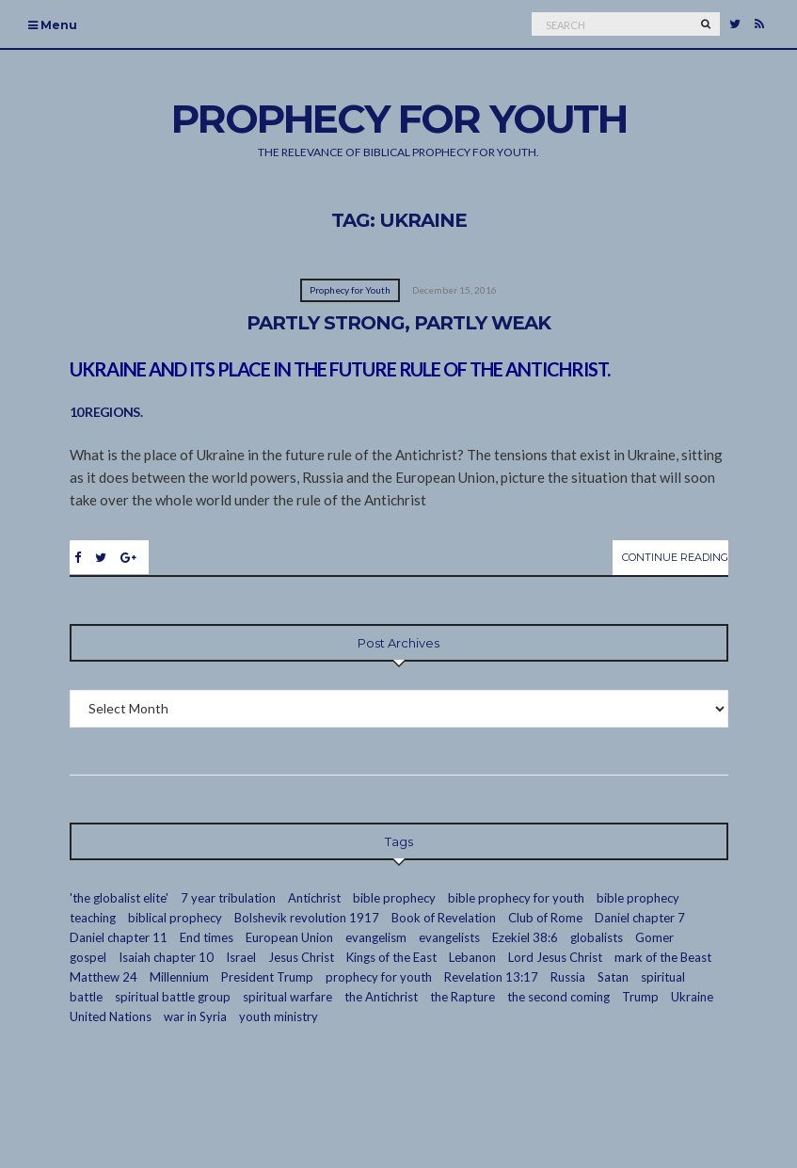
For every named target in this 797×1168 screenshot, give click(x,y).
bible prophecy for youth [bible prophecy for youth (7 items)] (516, 897)
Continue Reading (675, 557)
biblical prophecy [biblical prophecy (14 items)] (175, 917)
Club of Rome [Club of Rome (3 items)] (545, 917)
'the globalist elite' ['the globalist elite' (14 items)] (119, 897)
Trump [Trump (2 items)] (640, 996)
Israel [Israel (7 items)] (241, 957)
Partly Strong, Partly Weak (398, 323)
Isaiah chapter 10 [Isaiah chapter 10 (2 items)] (166, 957)
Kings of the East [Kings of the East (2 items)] (391, 957)
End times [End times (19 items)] (206, 937)
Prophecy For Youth (399, 118)
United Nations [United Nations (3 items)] (110, 1016)
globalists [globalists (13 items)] (596, 937)
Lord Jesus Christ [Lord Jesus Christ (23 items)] (555, 957)
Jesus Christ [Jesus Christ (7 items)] (301, 957)
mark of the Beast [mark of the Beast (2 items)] (662, 957)
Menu (52, 25)
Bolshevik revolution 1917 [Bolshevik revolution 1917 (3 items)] (306, 917)
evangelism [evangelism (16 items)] (375, 937)
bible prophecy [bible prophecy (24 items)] (394, 897)
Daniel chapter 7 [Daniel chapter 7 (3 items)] (640, 917)
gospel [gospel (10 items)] (88, 957)
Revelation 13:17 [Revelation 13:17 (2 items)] (491, 976)
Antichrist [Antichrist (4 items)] (314, 897)
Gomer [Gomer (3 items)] (654, 937)
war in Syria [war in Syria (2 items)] (195, 1016)
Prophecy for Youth (350, 290)
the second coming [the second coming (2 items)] (558, 996)
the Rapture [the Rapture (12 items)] (462, 996)
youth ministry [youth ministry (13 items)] (278, 1016)
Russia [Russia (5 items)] (567, 976)
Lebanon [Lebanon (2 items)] (472, 957)
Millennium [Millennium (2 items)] (179, 976)
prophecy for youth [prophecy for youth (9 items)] (379, 976)
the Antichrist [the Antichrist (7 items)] (381, 996)
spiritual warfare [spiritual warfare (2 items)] (287, 996)
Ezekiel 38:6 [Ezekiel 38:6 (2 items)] (525, 937)
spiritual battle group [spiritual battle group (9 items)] (173, 996)
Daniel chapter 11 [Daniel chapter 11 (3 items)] (118, 937)
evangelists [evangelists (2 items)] (449, 937)
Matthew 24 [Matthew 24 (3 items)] (103, 976)
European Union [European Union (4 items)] (289, 937)
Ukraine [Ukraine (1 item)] (692, 996)
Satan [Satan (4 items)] (613, 976)
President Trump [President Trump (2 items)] (267, 976)
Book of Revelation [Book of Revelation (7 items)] (443, 917)
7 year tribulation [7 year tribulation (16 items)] (228, 897)
